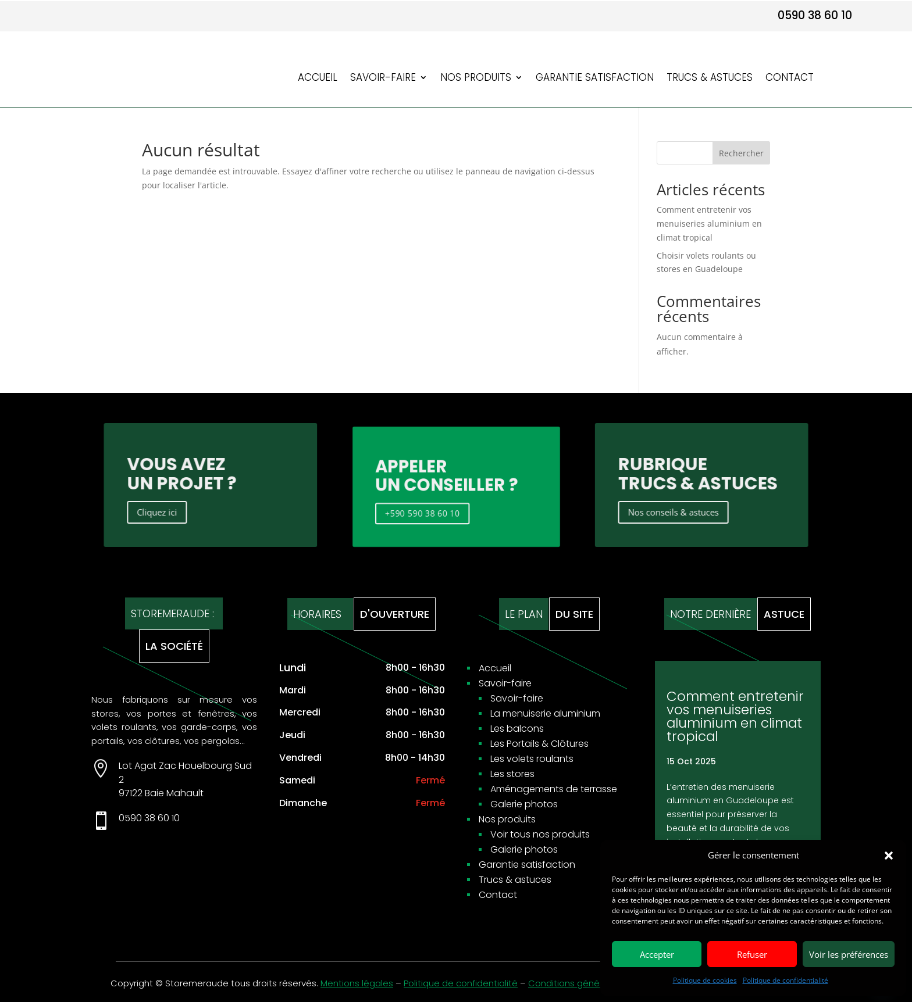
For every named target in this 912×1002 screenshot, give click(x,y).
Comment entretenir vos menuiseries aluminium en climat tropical (709, 223)
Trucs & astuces (710, 78)
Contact (789, 78)
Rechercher (741, 153)
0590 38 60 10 (815, 15)
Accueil (317, 78)
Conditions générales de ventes (597, 983)
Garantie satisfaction (595, 78)
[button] (889, 855)
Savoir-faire (383, 78)
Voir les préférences (848, 954)
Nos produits (475, 78)
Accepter (657, 954)
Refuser (752, 954)
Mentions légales (356, 983)
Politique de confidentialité (785, 980)
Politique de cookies (705, 980)
